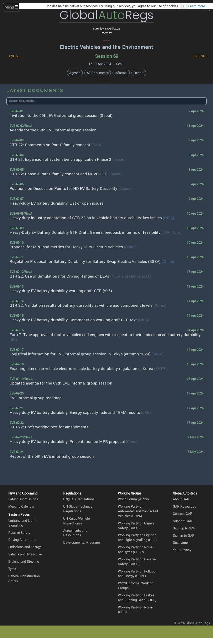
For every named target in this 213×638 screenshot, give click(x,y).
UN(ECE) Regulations (78, 499)
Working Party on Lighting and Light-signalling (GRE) (137, 537)
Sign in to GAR (183, 535)
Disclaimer (181, 542)
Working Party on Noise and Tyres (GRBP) (135, 549)
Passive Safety (19, 532)
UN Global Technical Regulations (78, 508)
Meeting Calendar (21, 506)
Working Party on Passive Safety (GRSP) (137, 561)
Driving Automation (22, 539)
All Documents (98, 72)
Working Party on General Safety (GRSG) (136, 525)
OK (183, 6)
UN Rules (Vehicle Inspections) (76, 520)
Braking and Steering (23, 561)
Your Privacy (182, 550)
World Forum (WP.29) (133, 499)
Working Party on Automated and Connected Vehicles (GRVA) (138, 511)
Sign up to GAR (184, 528)
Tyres (12, 568)
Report (139, 72)
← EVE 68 (12, 56)
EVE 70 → (200, 56)
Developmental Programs (82, 542)
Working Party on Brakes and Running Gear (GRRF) (137, 597)
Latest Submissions (23, 499)
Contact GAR (182, 513)
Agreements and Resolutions (75, 533)
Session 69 (106, 56)
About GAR (181, 499)
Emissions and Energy (24, 547)
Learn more (196, 6)
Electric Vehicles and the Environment (106, 47)
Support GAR (182, 521)
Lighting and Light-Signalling (22, 523)
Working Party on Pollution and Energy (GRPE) (137, 573)
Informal (121, 72)
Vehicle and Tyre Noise (25, 554)
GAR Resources (184, 506)
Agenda (74, 72)
